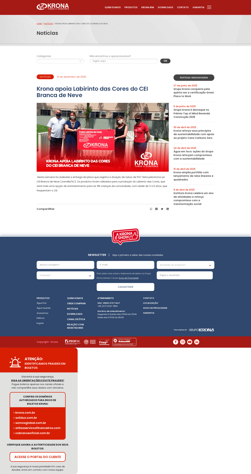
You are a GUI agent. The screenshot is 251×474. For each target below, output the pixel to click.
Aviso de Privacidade (129, 278)
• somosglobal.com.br (29, 423)
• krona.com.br (24, 413)
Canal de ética (76, 319)
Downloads (165, 7)
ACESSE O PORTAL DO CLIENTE (37, 457)
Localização (150, 303)
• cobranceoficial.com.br (31, 433)
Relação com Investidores (75, 326)
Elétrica (40, 318)
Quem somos (113, 7)
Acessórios (42, 313)
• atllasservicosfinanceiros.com (37, 428)
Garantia (198, 7)
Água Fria (41, 303)
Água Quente (44, 308)
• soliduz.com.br (25, 418)
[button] (151, 209)
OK (165, 60)
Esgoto (40, 323)
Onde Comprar (76, 303)
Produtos (131, 7)
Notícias (48, 23)
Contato (183, 7)
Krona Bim (147, 7)
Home (39, 23)
